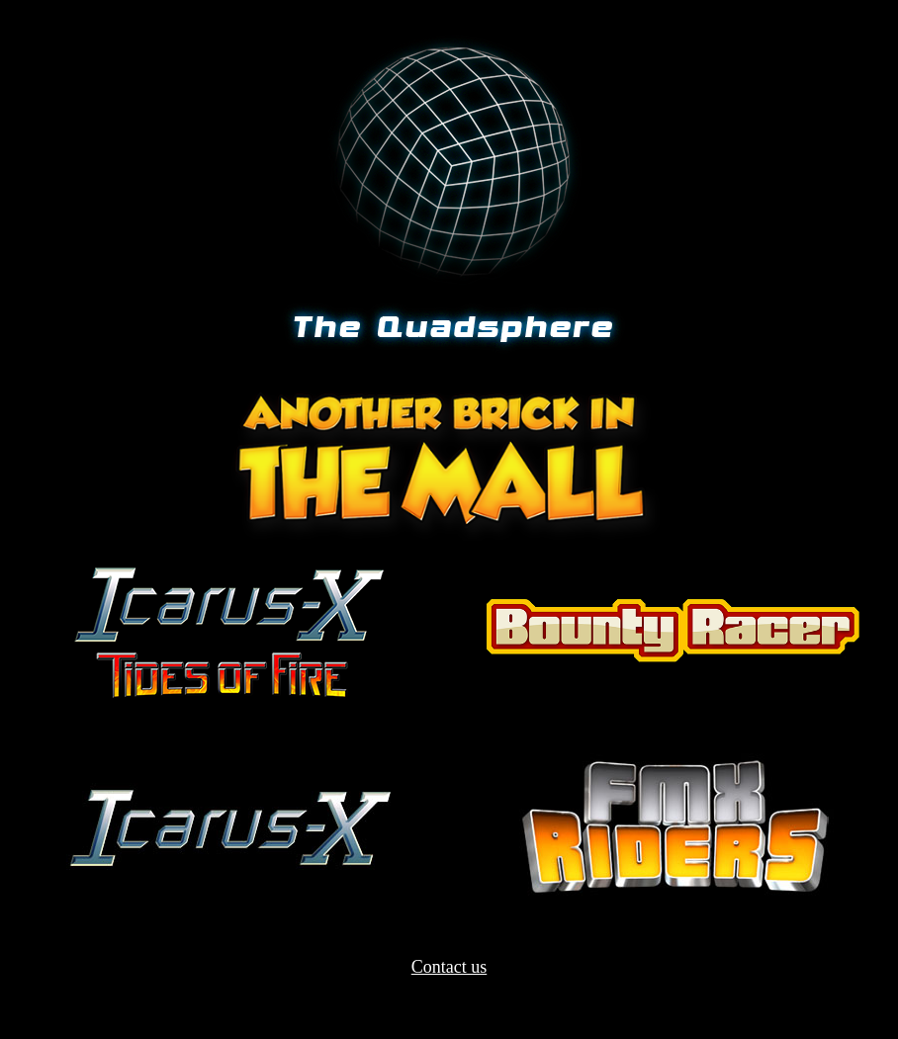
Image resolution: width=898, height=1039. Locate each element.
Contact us (449, 967)
